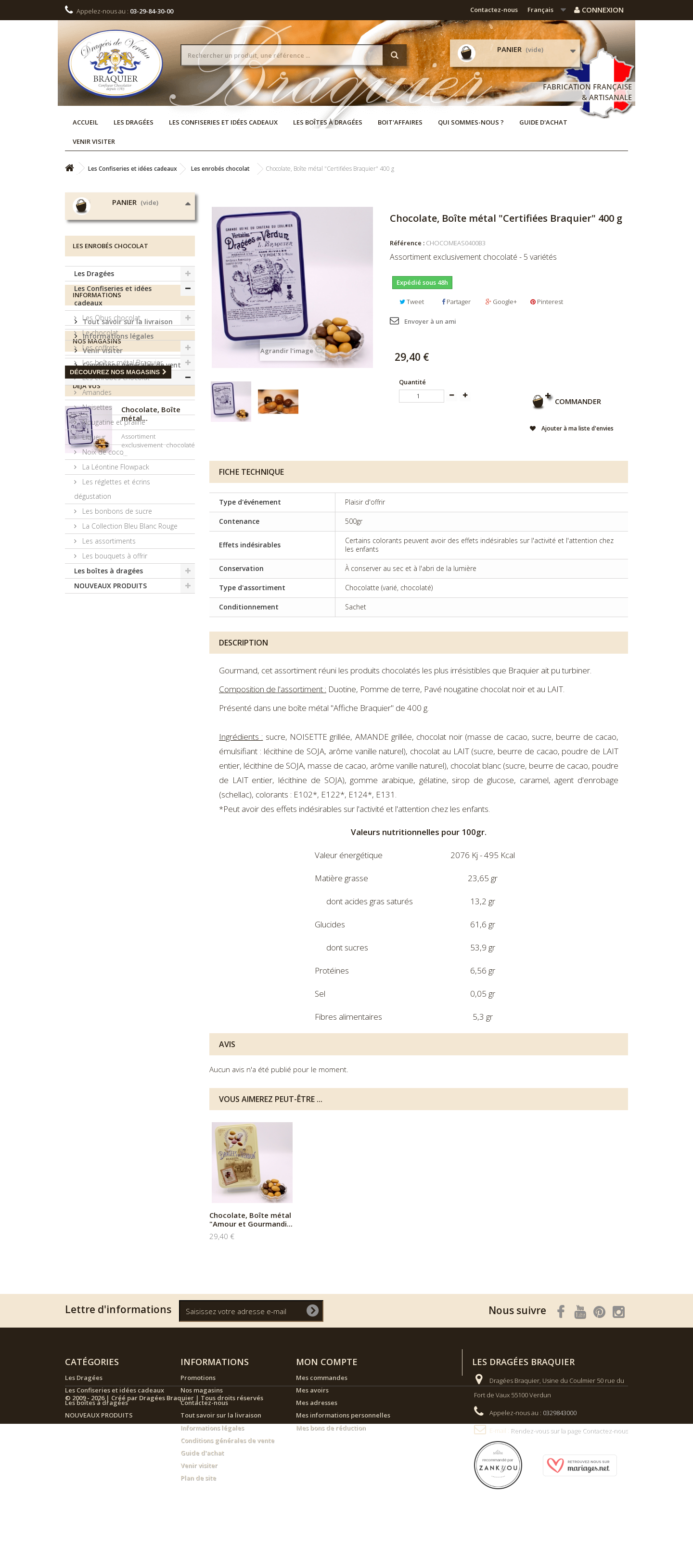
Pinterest (546, 301)
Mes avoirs (312, 1390)
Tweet (411, 301)
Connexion (599, 9)
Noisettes (96, 503)
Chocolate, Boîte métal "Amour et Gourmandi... (441, 1219)
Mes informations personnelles (343, 1415)
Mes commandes (321, 1377)
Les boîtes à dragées (327, 122)
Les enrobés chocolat (115, 473)
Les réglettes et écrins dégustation (112, 585)
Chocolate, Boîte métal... (150, 917)
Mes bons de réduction (331, 1427)
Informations (97, 714)
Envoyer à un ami (430, 321)
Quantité (412, 382)
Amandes (96, 488)
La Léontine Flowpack (114, 563)
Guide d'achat (543, 122)
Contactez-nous (494, 9)
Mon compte (327, 1362)
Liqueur (92, 533)
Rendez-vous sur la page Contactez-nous (569, 1430)
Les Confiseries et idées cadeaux (223, 122)
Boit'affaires (400, 122)
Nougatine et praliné (112, 518)
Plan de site (198, 1477)
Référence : (407, 243)
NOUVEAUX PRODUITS (110, 681)
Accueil (85, 122)
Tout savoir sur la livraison (127, 737)
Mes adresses (316, 1402)
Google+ (501, 301)
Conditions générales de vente (133, 780)
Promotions (198, 1377)
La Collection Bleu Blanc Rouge (129, 622)
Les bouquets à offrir (113, 652)
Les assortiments (108, 637)
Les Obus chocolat (110, 413)
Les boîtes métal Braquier (121, 458)
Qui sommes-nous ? (471, 122)
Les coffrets (99, 443)
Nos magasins (105, 794)
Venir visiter (94, 141)
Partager (456, 301)
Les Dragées (134, 122)
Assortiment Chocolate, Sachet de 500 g (251, 1219)
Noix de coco (102, 548)
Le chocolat (99, 428)
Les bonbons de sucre (116, 607)
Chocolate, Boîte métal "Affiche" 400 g (345, 1219)
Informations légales (117, 751)
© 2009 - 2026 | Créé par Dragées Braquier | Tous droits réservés (164, 1519)
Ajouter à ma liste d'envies (576, 428)
